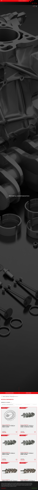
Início (4, 396)
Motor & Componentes (14, 396)
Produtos (7, 396)
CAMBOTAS (12, 424)
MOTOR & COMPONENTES (6, 424)
